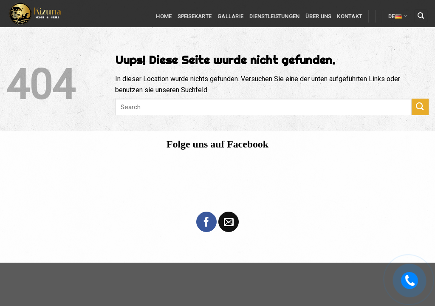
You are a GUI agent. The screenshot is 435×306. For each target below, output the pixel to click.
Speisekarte (195, 16)
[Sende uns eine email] (228, 222)
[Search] (421, 16)
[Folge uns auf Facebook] (206, 222)
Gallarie (230, 16)
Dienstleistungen (274, 16)
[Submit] (420, 107)
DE (397, 16)
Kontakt (349, 16)
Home (164, 16)
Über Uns (318, 16)
